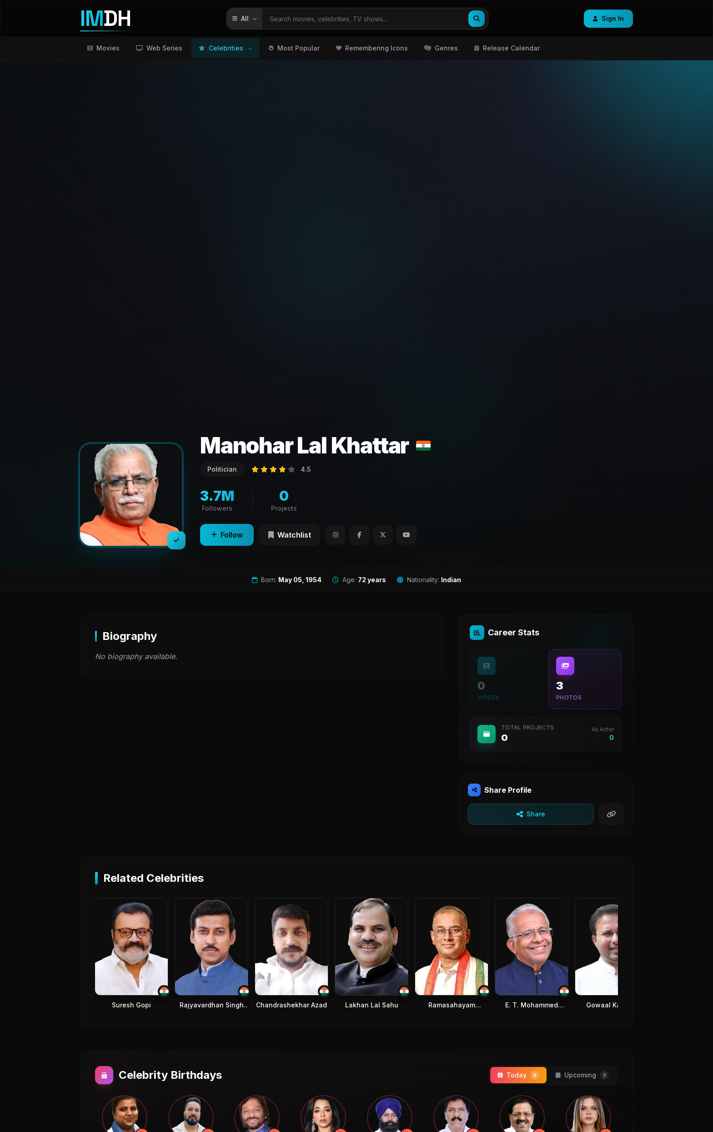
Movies (103, 48)
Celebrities (225, 48)
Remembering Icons (372, 48)
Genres (441, 48)
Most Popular (294, 48)
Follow (227, 534)
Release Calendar (507, 48)
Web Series (159, 48)
